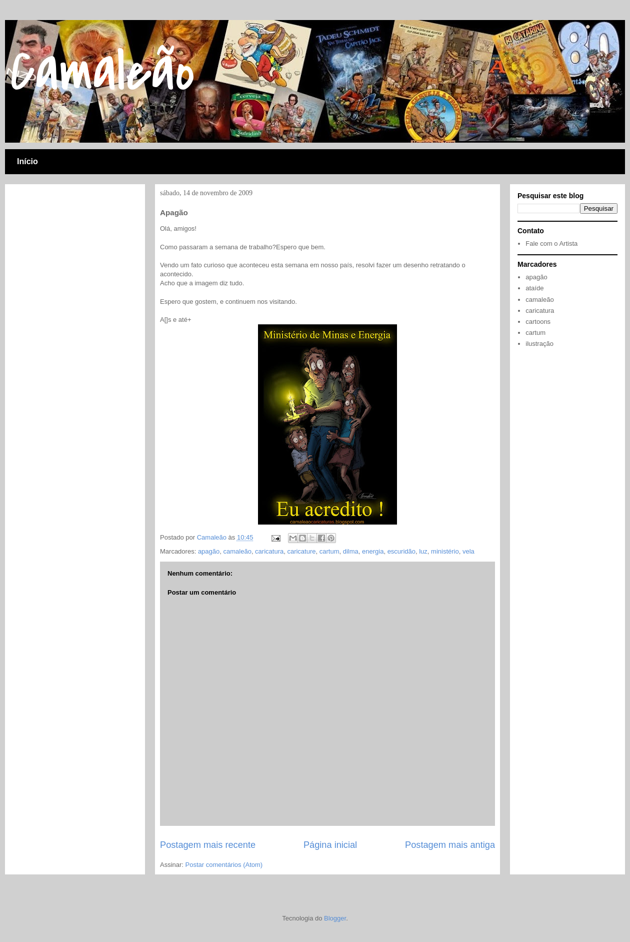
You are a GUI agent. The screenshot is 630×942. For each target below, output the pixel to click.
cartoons (538, 321)
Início (27, 161)
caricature (301, 551)
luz (423, 551)
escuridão (402, 551)
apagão (209, 551)
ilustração (540, 343)
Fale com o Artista (552, 243)
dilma (350, 551)
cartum (330, 551)
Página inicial (330, 845)
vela (468, 551)
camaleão (238, 551)
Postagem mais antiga (450, 845)
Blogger (335, 918)
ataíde (535, 288)
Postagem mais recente (208, 845)
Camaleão (102, 71)
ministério (445, 551)
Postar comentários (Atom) (224, 864)
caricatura (269, 551)
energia (373, 551)
